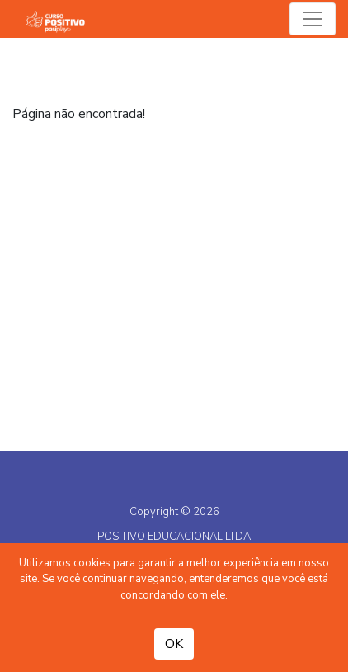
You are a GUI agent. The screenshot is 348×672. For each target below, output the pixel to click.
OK (174, 644)
